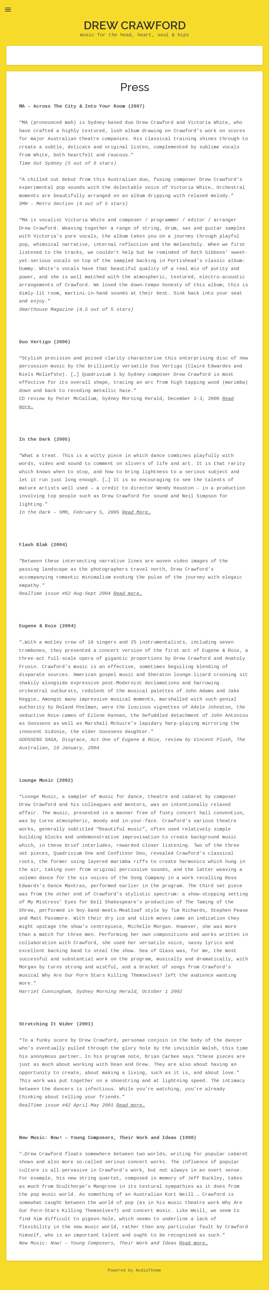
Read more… (128, 594)
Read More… (136, 513)
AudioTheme (148, 1270)
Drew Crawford (135, 25)
